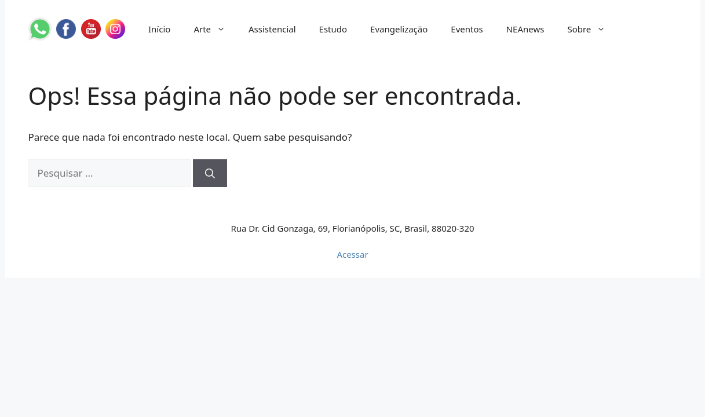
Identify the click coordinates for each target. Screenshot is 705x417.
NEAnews (525, 29)
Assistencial (272, 29)
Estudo (333, 29)
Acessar (352, 254)
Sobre (592, 29)
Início (159, 29)
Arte (215, 29)
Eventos (467, 29)
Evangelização (399, 29)
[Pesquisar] (210, 173)
